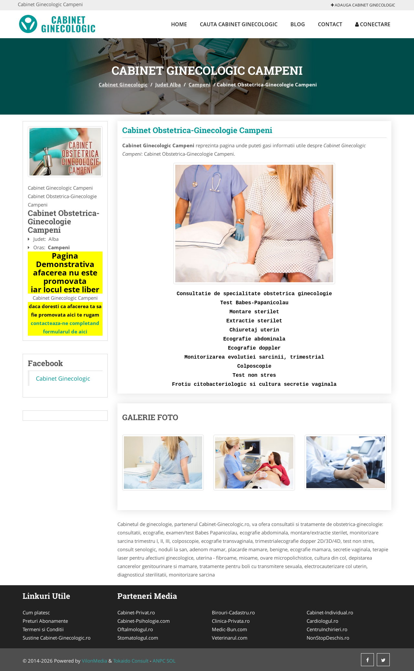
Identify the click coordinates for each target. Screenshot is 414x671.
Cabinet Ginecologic (123, 84)
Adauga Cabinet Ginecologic (363, 5)
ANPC (159, 660)
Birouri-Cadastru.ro (233, 612)
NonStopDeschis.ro (328, 637)
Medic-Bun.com (229, 629)
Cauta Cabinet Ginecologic (239, 24)
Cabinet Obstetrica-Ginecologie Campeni (197, 130)
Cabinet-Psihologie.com (143, 621)
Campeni (200, 84)
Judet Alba (168, 84)
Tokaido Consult (130, 660)
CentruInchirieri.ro (327, 629)
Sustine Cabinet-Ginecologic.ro (57, 637)
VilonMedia (94, 660)
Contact (330, 24)
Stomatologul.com (137, 637)
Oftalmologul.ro (135, 629)
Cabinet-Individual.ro (330, 612)
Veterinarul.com (229, 637)
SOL (171, 660)
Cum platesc (36, 612)
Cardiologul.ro (322, 621)
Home (179, 24)
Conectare (372, 24)
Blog (297, 24)
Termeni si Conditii (43, 629)
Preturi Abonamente (45, 621)
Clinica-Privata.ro (231, 621)
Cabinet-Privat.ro (136, 612)
